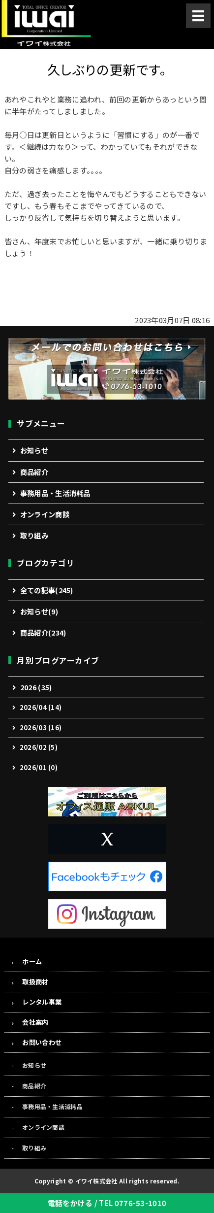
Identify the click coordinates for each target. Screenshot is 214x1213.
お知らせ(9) (39, 611)
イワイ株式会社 (96, 1181)
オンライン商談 (44, 514)
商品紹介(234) (43, 632)
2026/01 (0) (39, 767)
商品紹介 (34, 472)
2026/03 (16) (41, 727)
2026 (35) (36, 687)
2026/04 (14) (41, 707)
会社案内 (35, 1022)
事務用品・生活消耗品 (55, 493)
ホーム (32, 961)
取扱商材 (35, 981)
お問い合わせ (41, 1042)
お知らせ (34, 450)
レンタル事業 (41, 1002)
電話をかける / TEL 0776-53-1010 (107, 1203)
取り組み (34, 535)
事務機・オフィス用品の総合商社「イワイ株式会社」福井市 (45, 24)
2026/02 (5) (39, 747)
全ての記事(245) (46, 590)
